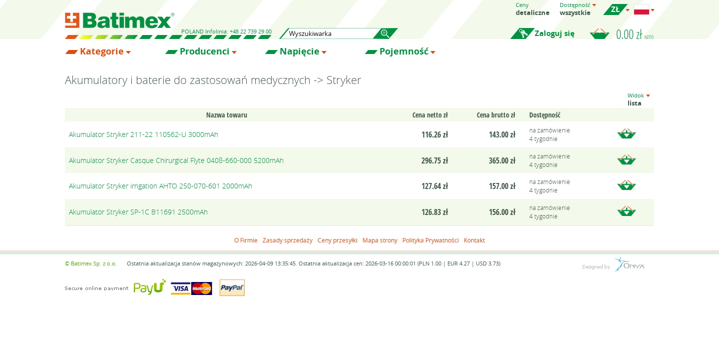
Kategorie (102, 51)
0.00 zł (635, 34)
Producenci (205, 51)
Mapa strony (379, 240)
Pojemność (403, 51)
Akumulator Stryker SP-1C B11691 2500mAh (138, 211)
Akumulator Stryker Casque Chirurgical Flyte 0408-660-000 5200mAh (176, 160)
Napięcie (300, 51)
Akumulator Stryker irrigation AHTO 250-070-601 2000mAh (160, 185)
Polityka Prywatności (430, 240)
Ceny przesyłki (338, 240)
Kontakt (474, 240)
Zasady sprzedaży (288, 240)
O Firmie (246, 240)
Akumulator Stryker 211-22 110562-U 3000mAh (143, 134)
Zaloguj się (555, 33)
